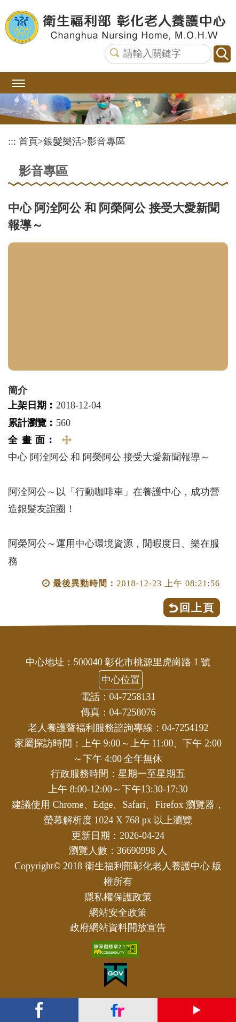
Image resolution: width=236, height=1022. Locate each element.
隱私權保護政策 (118, 897)
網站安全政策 (118, 912)
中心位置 (120, 679)
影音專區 (106, 141)
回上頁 (197, 608)
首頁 (28, 141)
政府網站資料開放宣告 (118, 927)
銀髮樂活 (62, 141)
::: (12, 141)
